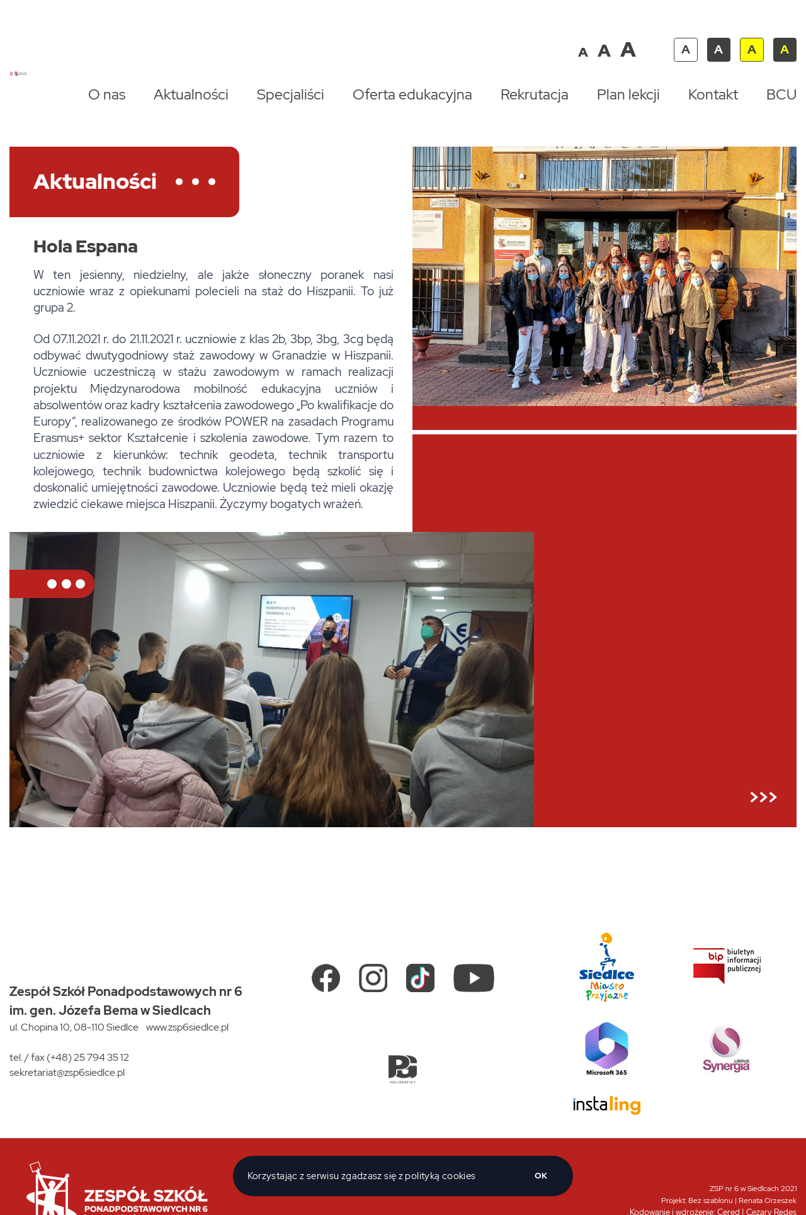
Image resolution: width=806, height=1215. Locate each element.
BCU (781, 94)
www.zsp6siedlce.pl (187, 1027)
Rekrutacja (535, 94)
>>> (763, 797)
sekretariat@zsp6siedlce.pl (67, 1072)
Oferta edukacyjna (412, 94)
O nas (106, 94)
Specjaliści (290, 94)
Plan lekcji (628, 94)
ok (541, 1175)
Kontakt (713, 94)
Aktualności (191, 94)
